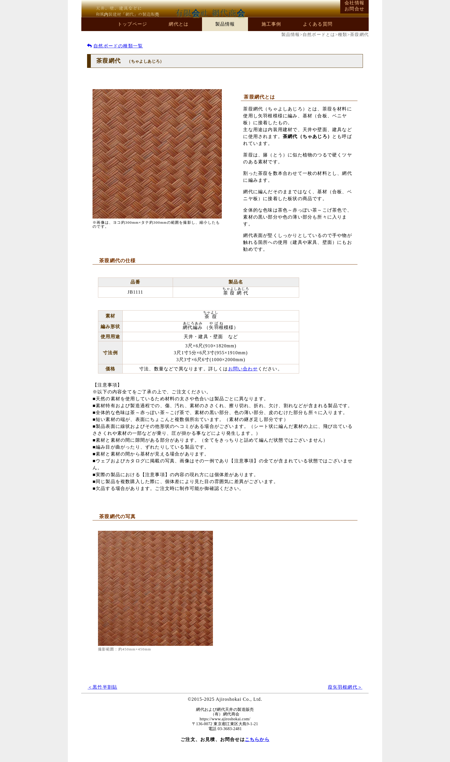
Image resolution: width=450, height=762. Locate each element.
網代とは (179, 24)
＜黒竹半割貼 (102, 687)
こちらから (257, 739)
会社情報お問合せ (354, 5)
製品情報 (225, 24)
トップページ (132, 24)
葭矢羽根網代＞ (345, 687)
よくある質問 (317, 24)
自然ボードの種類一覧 (115, 45)
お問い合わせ (243, 368)
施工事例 (271, 24)
